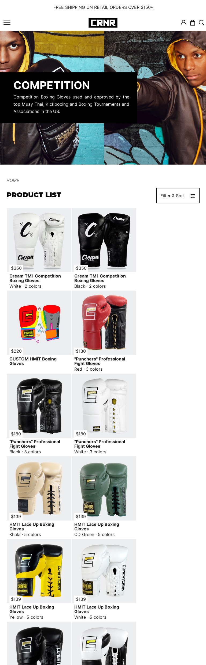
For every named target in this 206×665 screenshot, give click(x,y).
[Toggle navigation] (7, 23)
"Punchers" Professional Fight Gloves (34, 360)
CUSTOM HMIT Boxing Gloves (161, 278)
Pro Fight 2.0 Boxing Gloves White (167, 524)
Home (12, 180)
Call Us (158, 619)
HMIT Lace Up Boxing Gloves (31, 442)
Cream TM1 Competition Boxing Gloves (35, 278)
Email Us (159, 630)
